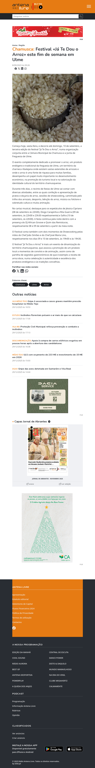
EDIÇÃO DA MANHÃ (21, 652)
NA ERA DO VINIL (57, 675)
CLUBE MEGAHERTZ (58, 680)
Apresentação (18, 594)
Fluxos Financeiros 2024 (23, 608)
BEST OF (16, 669)
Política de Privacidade (22, 613)
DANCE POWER (56, 658)
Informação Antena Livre (24, 706)
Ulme (34, 284)
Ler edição (65, 484)
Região (22, 45)
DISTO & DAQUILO (57, 663)
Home (14, 45)
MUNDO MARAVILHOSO (60, 669)
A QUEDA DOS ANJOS (22, 686)
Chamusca (20, 284)
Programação (18, 701)
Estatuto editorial (20, 599)
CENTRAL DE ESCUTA (58, 652)
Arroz (46, 284)
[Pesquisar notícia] (45, 16)
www (30, 484)
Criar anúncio (18, 738)
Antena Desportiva (22, 675)
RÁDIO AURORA (19, 663)
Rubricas (16, 710)
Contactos (17, 622)
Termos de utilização (22, 617)
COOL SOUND (18, 658)
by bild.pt (16, 763)
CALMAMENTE (55, 686)
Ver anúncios (18, 733)
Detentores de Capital (22, 604)
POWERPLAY (18, 680)
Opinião (16, 715)
